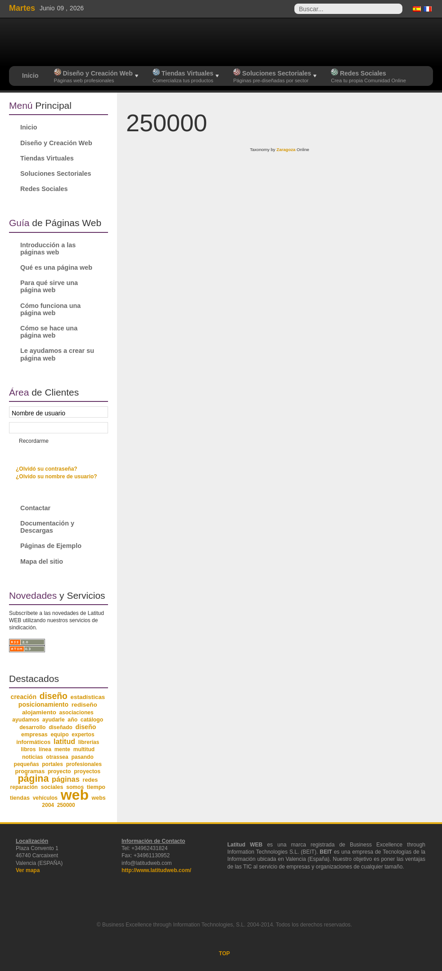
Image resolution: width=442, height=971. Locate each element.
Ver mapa (28, 870)
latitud (64, 741)
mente (62, 749)
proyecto (59, 771)
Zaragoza (285, 149)
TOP (224, 953)
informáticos (33, 742)
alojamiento (39, 712)
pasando (82, 757)
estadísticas (88, 697)
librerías (88, 742)
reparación (24, 787)
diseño (54, 696)
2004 (48, 805)
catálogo (92, 720)
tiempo (96, 787)
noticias (32, 757)
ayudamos (25, 720)
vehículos (45, 798)
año (72, 720)
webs (99, 798)
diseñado (60, 727)
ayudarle (53, 720)
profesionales (84, 764)
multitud (84, 749)
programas (30, 771)
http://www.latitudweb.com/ (156, 870)
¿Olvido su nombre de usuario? (56, 476)
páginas (66, 779)
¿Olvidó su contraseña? (46, 469)
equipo (59, 734)
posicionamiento (43, 704)
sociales (52, 787)
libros (28, 749)
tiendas (20, 798)
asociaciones (76, 712)
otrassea (57, 757)
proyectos (87, 771)
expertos (83, 734)
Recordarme (34, 441)
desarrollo (32, 727)
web (75, 795)
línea (45, 749)
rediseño (84, 704)
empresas (34, 734)
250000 (66, 805)
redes (90, 780)
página (33, 778)
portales (52, 764)
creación (23, 696)
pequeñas (26, 764)
